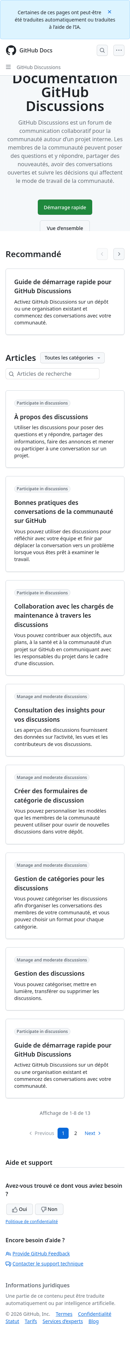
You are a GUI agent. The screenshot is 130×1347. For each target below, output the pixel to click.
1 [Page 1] (63, 1133)
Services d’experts (63, 1321)
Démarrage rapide (65, 207)
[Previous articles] (102, 254)
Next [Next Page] (93, 1133)
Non (49, 1209)
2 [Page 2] (75, 1133)
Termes (64, 1314)
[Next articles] (118, 254)
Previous (41, 1133)
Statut (12, 1321)
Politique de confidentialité (32, 1222)
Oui (19, 1209)
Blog (93, 1321)
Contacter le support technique (44, 1263)
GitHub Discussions (39, 67)
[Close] (110, 11)
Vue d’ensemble (65, 228)
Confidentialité (94, 1314)
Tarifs (31, 1321)
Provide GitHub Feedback (38, 1253)
